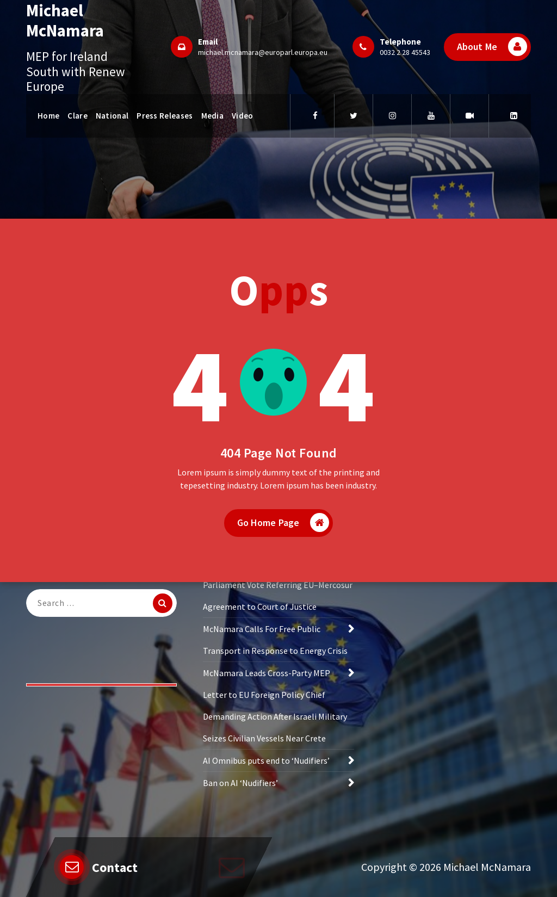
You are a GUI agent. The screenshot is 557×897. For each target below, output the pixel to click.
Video (242, 115)
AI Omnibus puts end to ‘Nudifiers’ (266, 763)
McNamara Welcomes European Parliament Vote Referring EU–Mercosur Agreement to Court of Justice (277, 587)
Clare (77, 115)
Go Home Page (283, 525)
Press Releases (165, 115)
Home (48, 115)
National (112, 115)
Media (212, 115)
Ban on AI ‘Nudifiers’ (240, 785)
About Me (492, 46)
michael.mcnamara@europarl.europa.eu (262, 52)
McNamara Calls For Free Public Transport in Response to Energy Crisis (275, 642)
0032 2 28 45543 (405, 52)
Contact (115, 867)
